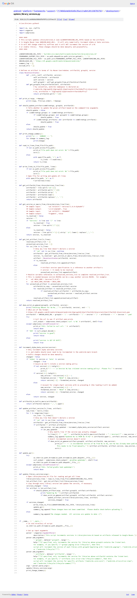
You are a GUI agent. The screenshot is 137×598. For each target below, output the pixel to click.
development (112, 10)
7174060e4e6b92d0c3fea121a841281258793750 (79, 10)
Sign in (132, 3)
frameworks (39, 10)
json (133, 594)
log (65, 19)
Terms (26, 594)
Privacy (19, 594)
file (59, 19)
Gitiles (13, 594)
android (17, 10)
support (51, 10)
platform (27, 10)
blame (71, 19)
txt (127, 594)
